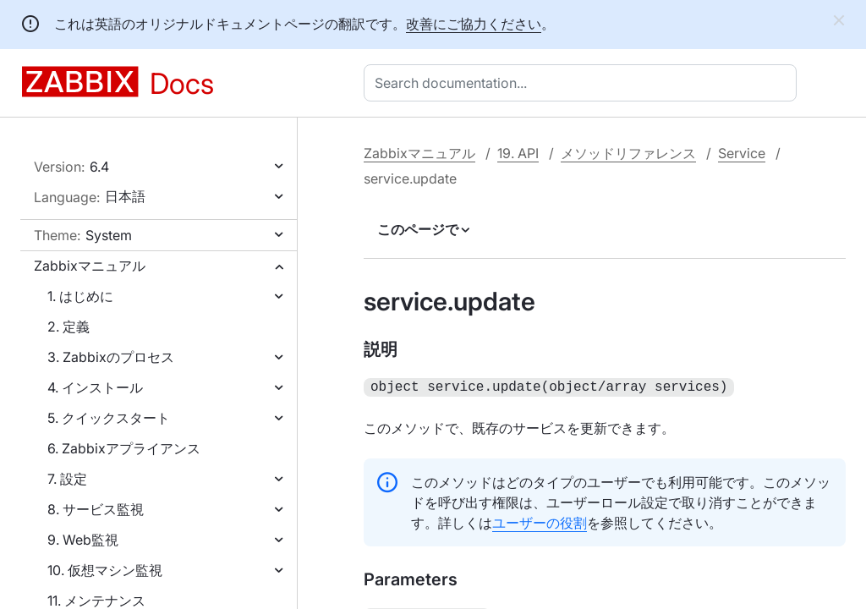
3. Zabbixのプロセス (110, 356)
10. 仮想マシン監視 (104, 570)
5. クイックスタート (108, 417)
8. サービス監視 (95, 509)
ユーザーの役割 (539, 521)
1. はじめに (80, 296)
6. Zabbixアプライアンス (123, 448)
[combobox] (583, 83)
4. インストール (95, 387)
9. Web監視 (82, 539)
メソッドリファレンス (628, 153)
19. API (518, 153)
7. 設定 (67, 478)
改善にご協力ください (473, 23)
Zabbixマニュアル (89, 265)
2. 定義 (68, 326)
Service (741, 153)
